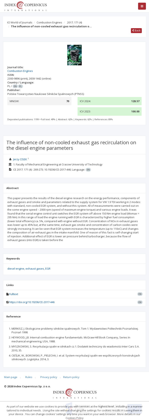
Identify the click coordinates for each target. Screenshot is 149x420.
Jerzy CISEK (20, 159)
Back (136, 30)
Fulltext (13, 294)
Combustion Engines (49, 22)
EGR (47, 268)
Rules (28, 377)
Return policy (71, 377)
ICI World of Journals (19, 22)
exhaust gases (35, 268)
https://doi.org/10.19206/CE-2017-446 (32, 302)
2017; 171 (74, 22)
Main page (10, 377)
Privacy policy (48, 377)
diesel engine (15, 268)
